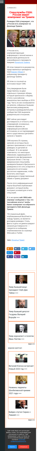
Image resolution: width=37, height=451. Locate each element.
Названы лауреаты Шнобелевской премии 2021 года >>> (19, 390)
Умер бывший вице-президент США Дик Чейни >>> (18, 290)
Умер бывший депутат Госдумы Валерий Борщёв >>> (19, 314)
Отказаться (23, 447)
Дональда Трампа (22, 62)
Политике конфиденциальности (18, 440)
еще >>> (31, 344)
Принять (12, 447)
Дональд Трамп (18, 240)
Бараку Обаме (17, 72)
